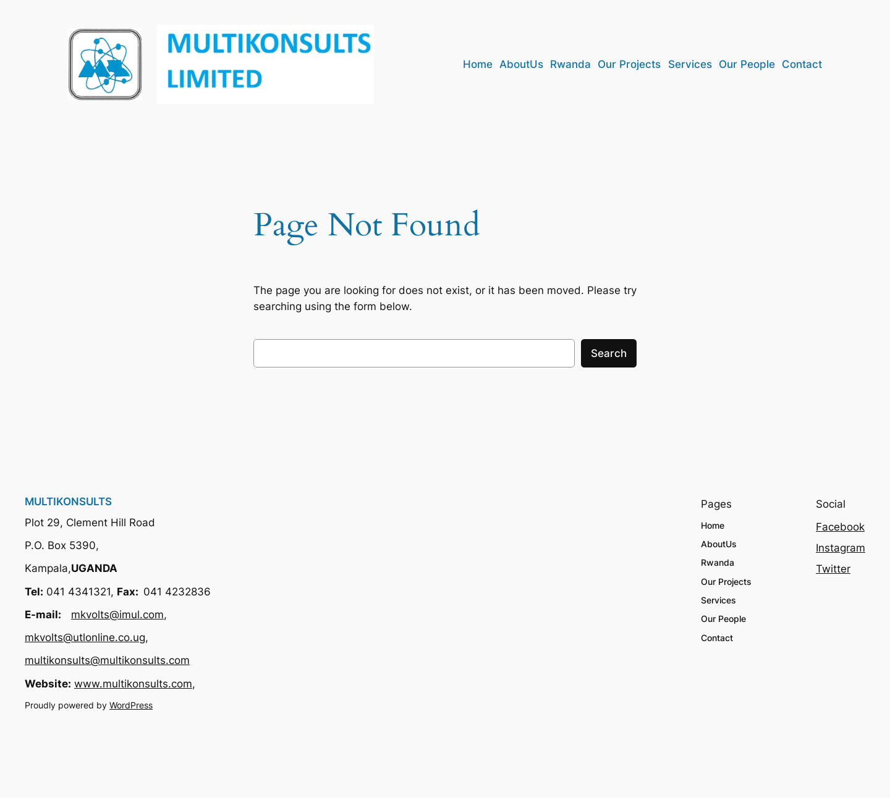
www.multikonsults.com (133, 684)
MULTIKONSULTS (68, 501)
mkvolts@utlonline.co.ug (85, 637)
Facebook (840, 527)
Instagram (840, 548)
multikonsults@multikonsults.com (107, 660)
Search (609, 353)
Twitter (833, 569)
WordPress (131, 705)
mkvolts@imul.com (117, 614)
